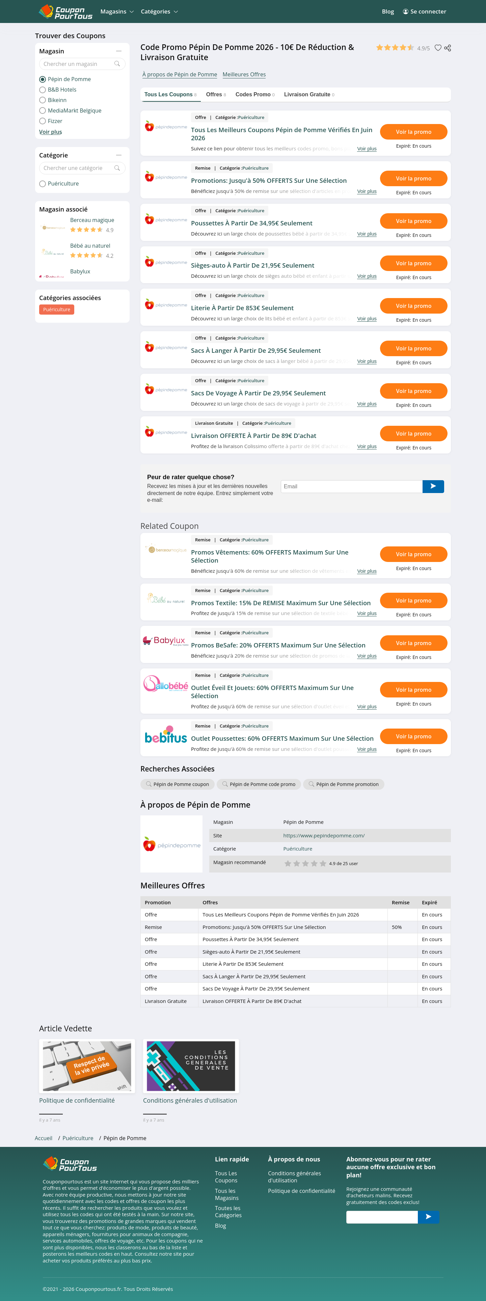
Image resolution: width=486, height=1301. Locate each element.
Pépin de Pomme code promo (262, 784)
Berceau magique (92, 220)
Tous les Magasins (227, 1194)
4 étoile (314, 862)
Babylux (80, 271)
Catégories (158, 11)
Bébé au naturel (90, 245)
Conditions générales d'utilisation (294, 1177)
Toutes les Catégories (228, 1212)
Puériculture (56, 309)
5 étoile (323, 862)
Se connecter (424, 11)
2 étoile (296, 862)
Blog (388, 11)
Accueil (43, 1138)
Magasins (116, 11)
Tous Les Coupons (226, 1177)
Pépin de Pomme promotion (347, 784)
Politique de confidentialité (301, 1191)
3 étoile (305, 862)
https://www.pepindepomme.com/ (324, 835)
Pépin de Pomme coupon (181, 784)
